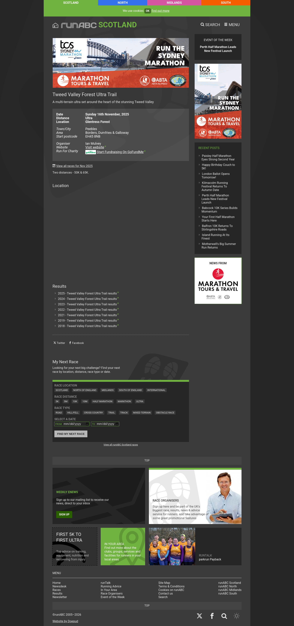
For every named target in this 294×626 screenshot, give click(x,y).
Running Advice (111, 586)
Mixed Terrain (142, 412)
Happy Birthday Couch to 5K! (218, 166)
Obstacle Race (165, 412)
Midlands (174, 2)
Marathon (124, 401)
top (146, 460)
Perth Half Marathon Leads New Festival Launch (215, 199)
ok (147, 11)
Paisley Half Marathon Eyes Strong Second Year (218, 157)
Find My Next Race (71, 433)
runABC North (227, 586)
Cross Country (93, 412)
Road (59, 412)
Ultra (139, 401)
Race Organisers (112, 593)
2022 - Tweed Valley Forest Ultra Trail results (87, 310)
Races (56, 590)
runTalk (105, 583)
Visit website (94, 147)
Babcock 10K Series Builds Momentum (219, 209)
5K (57, 401)
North (123, 2)
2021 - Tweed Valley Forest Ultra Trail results (87, 315)
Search (163, 597)
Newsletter (59, 597)
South (226, 2)
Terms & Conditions (171, 586)
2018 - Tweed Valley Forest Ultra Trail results (87, 326)
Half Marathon (102, 401)
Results (57, 593)
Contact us (165, 593)
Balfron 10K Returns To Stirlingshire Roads (217, 227)
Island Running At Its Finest (215, 236)
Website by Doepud (65, 621)
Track (124, 412)
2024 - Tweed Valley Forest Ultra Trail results (87, 299)
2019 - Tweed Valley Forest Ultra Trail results (87, 320)
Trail (111, 412)
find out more (161, 11)
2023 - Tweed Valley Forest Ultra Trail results (87, 304)
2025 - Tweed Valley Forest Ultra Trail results (87, 293)
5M (65, 401)
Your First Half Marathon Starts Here (218, 218)
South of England (130, 390)
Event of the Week (112, 597)
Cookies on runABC (171, 590)
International (156, 390)
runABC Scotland (229, 583)
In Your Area (109, 590)
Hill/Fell (73, 412)
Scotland (71, 2)
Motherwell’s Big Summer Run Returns (219, 245)
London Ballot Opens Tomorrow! (216, 175)
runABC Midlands (230, 590)
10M (84, 401)
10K (75, 401)
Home (56, 583)
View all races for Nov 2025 (74, 166)
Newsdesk (59, 586)
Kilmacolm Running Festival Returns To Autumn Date (215, 186)
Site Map (164, 583)
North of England (84, 390)
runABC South (227, 593)
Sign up (64, 514)
